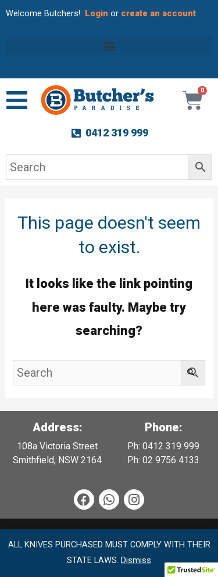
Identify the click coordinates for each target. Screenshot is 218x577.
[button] (109, 45)
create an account (159, 13)
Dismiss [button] (136, 560)
